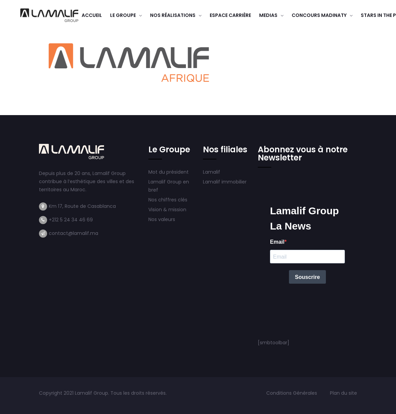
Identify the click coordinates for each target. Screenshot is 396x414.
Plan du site (343, 393)
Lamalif (211, 172)
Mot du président (168, 172)
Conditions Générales (292, 393)
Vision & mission (168, 209)
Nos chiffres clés (167, 199)
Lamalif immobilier (225, 181)
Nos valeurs (162, 219)
